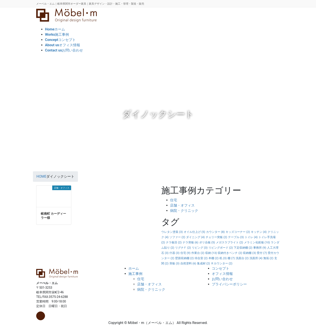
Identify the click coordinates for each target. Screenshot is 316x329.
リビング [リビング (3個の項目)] (200, 247)
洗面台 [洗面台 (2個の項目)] (242, 258)
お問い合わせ (222, 279)
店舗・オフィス (182, 205)
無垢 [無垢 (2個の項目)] (268, 258)
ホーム (133, 268)
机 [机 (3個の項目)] (223, 258)
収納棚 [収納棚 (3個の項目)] (249, 253)
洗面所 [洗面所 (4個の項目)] (256, 258)
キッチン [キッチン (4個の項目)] (259, 231)
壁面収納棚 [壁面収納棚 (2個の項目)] (184, 258)
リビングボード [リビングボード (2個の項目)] (220, 247)
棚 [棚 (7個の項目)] (231, 258)
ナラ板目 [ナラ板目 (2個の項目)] (174, 242)
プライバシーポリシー (229, 284)
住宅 (173, 200)
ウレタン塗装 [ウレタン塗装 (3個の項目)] (172, 231)
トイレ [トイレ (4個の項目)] (251, 237)
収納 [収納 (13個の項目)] (211, 253)
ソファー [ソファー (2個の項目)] (177, 237)
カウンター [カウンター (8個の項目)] (215, 231)
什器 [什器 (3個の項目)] (174, 253)
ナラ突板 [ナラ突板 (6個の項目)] (190, 242)
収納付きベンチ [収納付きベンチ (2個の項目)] (230, 253)
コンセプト (220, 268)
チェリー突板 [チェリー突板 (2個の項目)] (216, 237)
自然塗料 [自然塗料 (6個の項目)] (188, 263)
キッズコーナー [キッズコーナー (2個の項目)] (238, 231)
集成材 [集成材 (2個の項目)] (203, 263)
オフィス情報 (222, 274)
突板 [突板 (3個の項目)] (174, 263)
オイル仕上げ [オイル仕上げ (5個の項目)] (194, 231)
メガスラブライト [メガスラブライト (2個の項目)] (229, 242)
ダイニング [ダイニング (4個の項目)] (195, 237)
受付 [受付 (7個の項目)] (262, 253)
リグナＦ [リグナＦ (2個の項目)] (183, 247)
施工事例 (135, 274)
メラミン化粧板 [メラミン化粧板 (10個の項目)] (257, 242)
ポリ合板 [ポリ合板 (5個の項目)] (207, 242)
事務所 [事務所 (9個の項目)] (259, 247)
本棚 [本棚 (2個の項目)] (213, 258)
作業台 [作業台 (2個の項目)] (197, 253)
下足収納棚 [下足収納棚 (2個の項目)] (243, 247)
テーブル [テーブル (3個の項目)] (236, 237)
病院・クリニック (184, 211)
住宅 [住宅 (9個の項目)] (185, 253)
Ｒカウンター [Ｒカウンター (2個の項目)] (221, 263)
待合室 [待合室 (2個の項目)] (201, 258)
